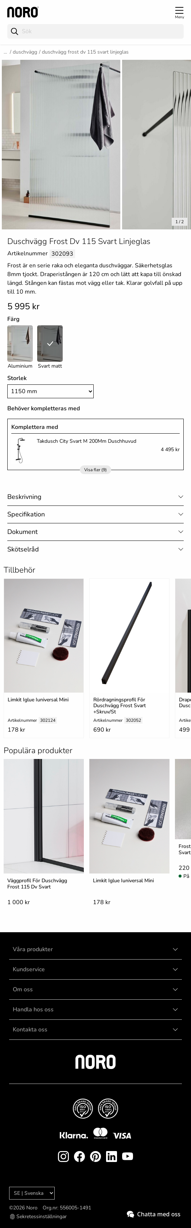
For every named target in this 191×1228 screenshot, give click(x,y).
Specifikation (26, 514)
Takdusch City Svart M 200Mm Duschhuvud (86, 441)
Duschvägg (25, 52)
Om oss (23, 989)
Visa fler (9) (95, 470)
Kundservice (29, 969)
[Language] (32, 1193)
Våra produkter (33, 949)
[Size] (50, 391)
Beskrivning (24, 496)
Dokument (22, 531)
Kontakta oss (30, 1030)
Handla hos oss (33, 1010)
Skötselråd (23, 549)
